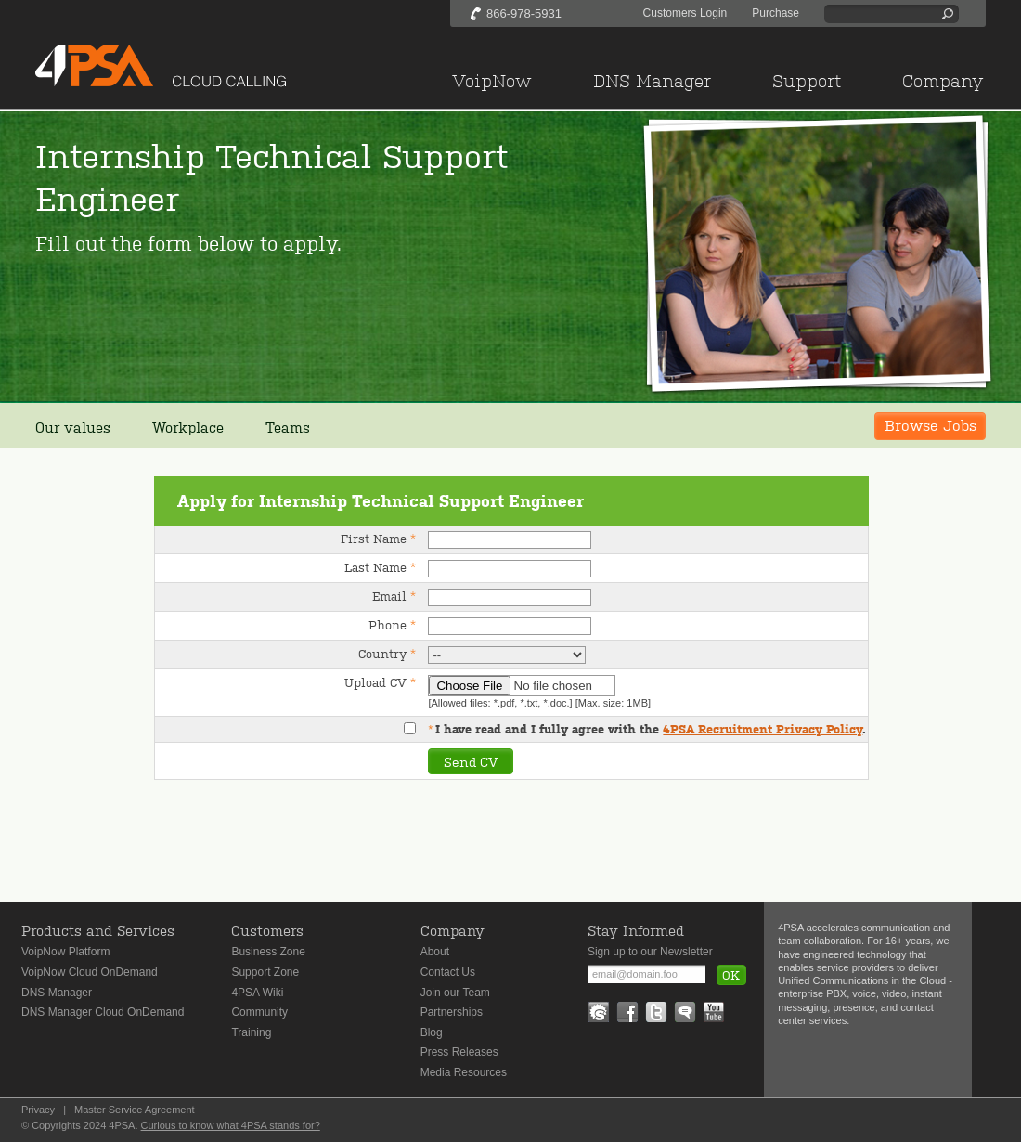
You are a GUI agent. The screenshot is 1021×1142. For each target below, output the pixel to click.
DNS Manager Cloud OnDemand (102, 1012)
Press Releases (459, 1051)
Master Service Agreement (134, 1109)
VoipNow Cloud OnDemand (89, 972)
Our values (72, 426)
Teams (287, 426)
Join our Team (455, 992)
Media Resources (463, 1072)
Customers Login (685, 12)
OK (731, 974)
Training (251, 1032)
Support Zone (265, 972)
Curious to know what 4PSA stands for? (230, 1125)
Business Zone (267, 951)
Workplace (188, 426)
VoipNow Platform (65, 951)
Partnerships (451, 1012)
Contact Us (447, 972)
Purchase (775, 12)
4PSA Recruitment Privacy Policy (762, 729)
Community (259, 1012)
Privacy (38, 1109)
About (434, 951)
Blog (431, 1032)
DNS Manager (56, 992)
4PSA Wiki (257, 992)
